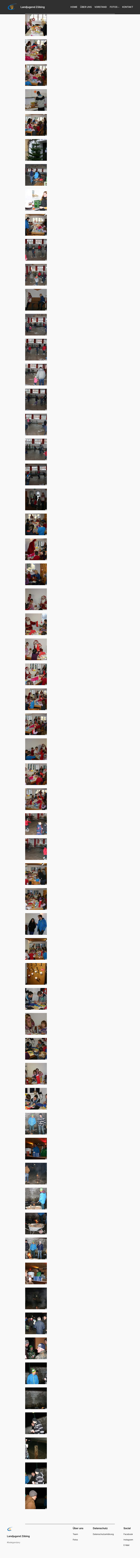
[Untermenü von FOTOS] (118, 7)
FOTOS (113, 7)
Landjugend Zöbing (33, 7)
